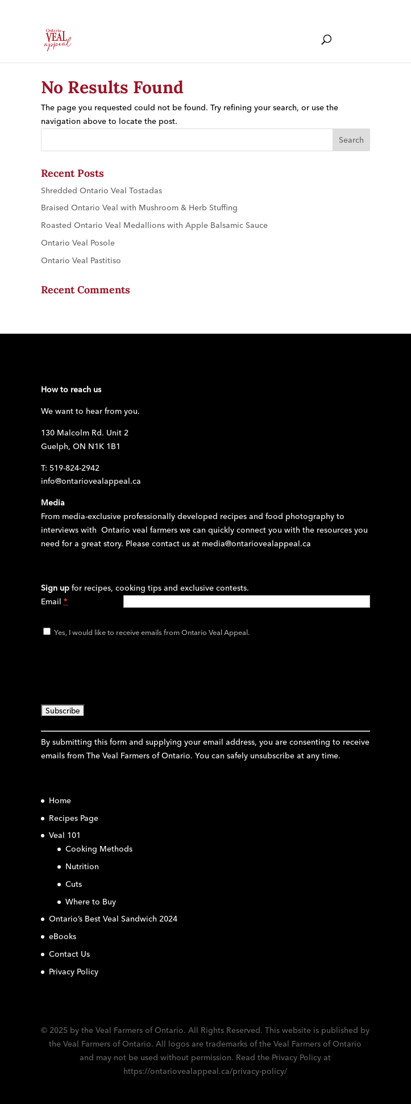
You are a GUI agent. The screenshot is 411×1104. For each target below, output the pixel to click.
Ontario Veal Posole (78, 243)
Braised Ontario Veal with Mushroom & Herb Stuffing (139, 207)
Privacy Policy (73, 971)
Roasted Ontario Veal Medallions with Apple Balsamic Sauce (154, 225)
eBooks (62, 936)
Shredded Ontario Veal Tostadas (101, 190)
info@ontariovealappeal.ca (91, 481)
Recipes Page (73, 818)
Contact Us (69, 954)
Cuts (73, 884)
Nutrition (82, 866)
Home (60, 800)
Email (54, 601)
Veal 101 (65, 835)
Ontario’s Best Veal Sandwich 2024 (113, 919)
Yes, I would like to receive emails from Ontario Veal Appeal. (151, 632)
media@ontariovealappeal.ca (256, 543)
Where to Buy (90, 902)
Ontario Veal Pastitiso (81, 260)
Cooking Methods (98, 849)
